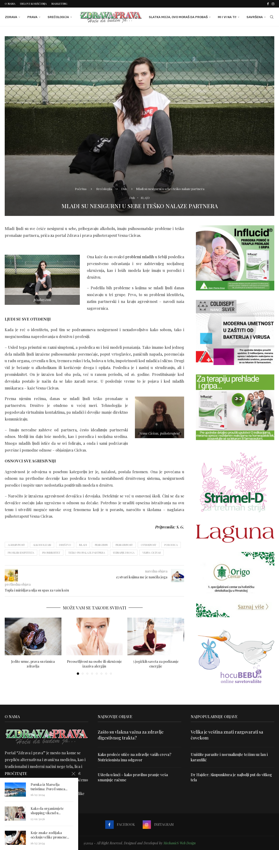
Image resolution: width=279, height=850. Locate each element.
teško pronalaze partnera (86, 552)
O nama (10, 3)
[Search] (272, 17)
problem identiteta (21, 552)
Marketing (59, 3)
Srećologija (58, 17)
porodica (171, 545)
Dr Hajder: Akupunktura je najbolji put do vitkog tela (232, 777)
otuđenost (148, 545)
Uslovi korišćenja (33, 3)
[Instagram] (273, 4)
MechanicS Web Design (179, 843)
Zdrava (11, 17)
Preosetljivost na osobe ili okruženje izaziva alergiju (94, 663)
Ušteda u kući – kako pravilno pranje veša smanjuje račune (133, 777)
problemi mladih (139, 256)
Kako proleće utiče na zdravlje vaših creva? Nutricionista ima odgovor (135, 757)
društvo (65, 545)
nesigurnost (124, 545)
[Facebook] (268, 4)
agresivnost (16, 545)
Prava (32, 17)
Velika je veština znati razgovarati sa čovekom (227, 735)
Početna (80, 189)
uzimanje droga (123, 552)
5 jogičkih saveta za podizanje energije (156, 663)
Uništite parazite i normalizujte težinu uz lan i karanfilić (229, 757)
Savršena (255, 17)
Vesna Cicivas (151, 552)
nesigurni (101, 545)
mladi (83, 545)
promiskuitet (51, 552)
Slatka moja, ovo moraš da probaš (178, 17)
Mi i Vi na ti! (227, 17)
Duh (124, 189)
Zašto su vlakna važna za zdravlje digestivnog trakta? (131, 735)
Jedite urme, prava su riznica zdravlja (33, 663)
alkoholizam (42, 545)
